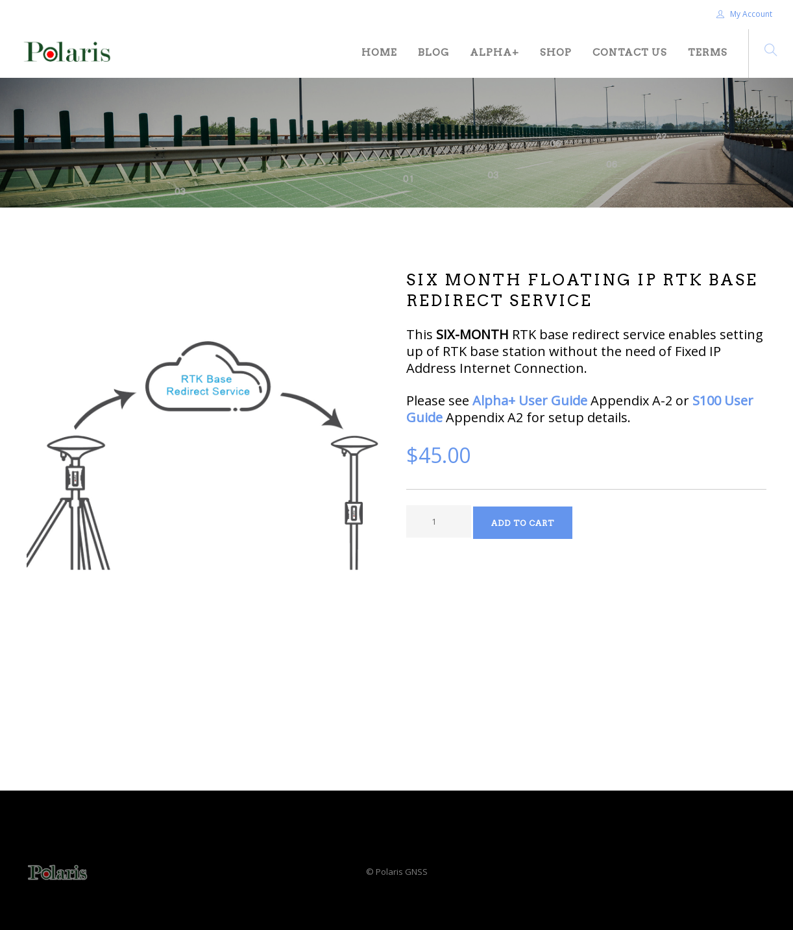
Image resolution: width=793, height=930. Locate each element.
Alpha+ (494, 52)
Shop (556, 52)
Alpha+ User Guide (529, 400)
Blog (433, 52)
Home (379, 52)
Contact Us (629, 52)
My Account (744, 13)
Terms (707, 52)
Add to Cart (522, 523)
